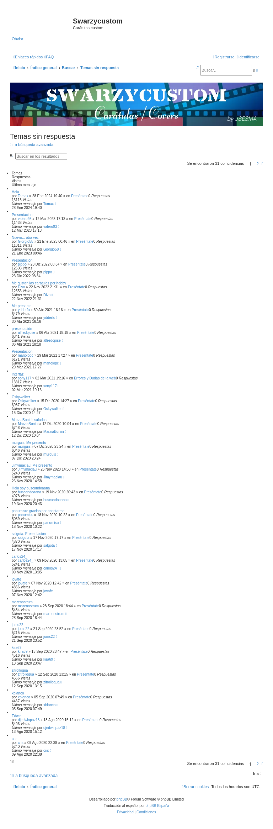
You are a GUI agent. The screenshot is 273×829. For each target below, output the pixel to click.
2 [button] (258, 164)
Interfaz (17, 374)
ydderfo (24, 310)
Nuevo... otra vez (25, 238)
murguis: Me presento (29, 443)
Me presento (22, 306)
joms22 (17, 625)
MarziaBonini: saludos (29, 420)
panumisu (25, 515)
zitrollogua (20, 670)
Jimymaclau (27, 469)
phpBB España (157, 806)
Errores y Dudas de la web (95, 378)
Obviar (17, 39)
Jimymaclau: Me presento (32, 465)
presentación (22, 329)
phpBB (122, 799)
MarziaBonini (28, 424)
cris (14, 739)
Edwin (16, 716)
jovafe (16, 579)
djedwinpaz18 (28, 720)
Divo (21, 287)
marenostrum (22, 602)
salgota (23, 538)
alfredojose (26, 333)
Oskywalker (21, 397)
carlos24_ (19, 556)
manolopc (25, 355)
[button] (262, 164)
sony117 (24, 378)
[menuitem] (49, 57)
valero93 (24, 219)
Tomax (23, 196)
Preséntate (79, 196)
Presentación (22, 260)
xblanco (18, 693)
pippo (22, 264)
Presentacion (22, 215)
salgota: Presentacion (29, 534)
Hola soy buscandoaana (31, 488)
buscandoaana (29, 492)
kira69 (16, 648)
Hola (15, 192)
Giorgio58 (25, 241)
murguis (24, 446)
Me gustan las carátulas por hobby (39, 283)
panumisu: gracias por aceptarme (38, 511)
